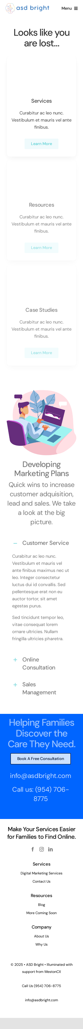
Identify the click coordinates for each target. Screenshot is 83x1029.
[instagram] (41, 849)
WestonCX (52, 971)
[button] (41, 541)
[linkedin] (50, 849)
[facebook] (33, 849)
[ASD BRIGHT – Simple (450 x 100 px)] (27, 5)
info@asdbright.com (39, 775)
